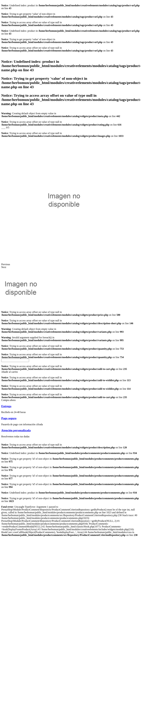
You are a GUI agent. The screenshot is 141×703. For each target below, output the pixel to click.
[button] (9, 371)
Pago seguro (8, 418)
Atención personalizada (16, 430)
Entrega (6, 406)
